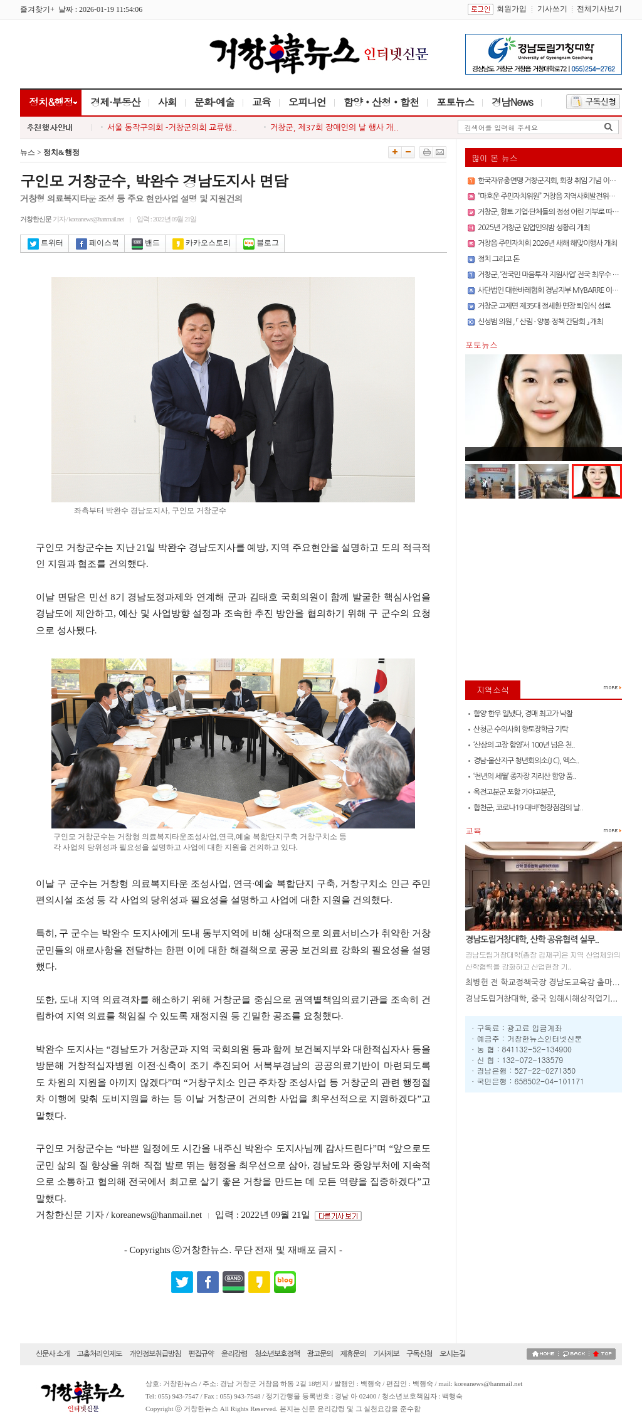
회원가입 (512, 8)
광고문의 (320, 1354)
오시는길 (452, 1354)
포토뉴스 (455, 102)
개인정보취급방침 (155, 1354)
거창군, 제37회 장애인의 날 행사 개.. (334, 128)
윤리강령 (234, 1354)
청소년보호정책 (277, 1354)
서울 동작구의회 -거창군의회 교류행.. (172, 128)
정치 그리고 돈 (498, 259)
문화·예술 (214, 102)
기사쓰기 (552, 8)
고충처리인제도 (99, 1354)
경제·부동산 (115, 102)
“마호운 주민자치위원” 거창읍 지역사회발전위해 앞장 (553, 196)
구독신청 (419, 1354)
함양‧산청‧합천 (381, 102)
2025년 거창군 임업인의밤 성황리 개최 (533, 227)
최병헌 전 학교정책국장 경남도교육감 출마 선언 (547, 982)
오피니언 (307, 102)
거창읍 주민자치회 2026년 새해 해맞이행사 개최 (547, 243)
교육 (261, 102)
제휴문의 (353, 1354)
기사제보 (386, 1354)
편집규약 (201, 1354)
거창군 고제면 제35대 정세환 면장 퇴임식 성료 (544, 306)
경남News (512, 102)
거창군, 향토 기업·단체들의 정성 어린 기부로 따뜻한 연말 (558, 212)
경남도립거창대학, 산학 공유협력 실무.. (532, 939)
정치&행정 (51, 102)
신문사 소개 (53, 1354)
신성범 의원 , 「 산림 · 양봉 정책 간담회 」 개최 (540, 321)
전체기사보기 (599, 8)
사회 (167, 102)
